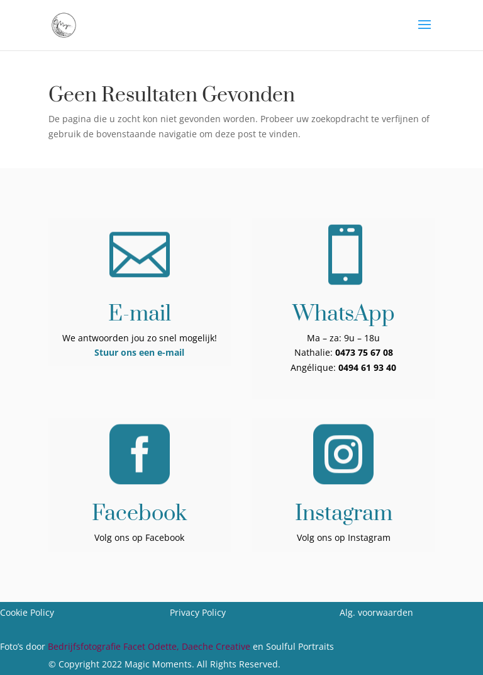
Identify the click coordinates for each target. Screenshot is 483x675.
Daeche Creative (216, 646)
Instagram (343, 514)
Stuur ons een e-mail (139, 352)
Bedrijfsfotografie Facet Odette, (115, 646)
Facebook (139, 514)
